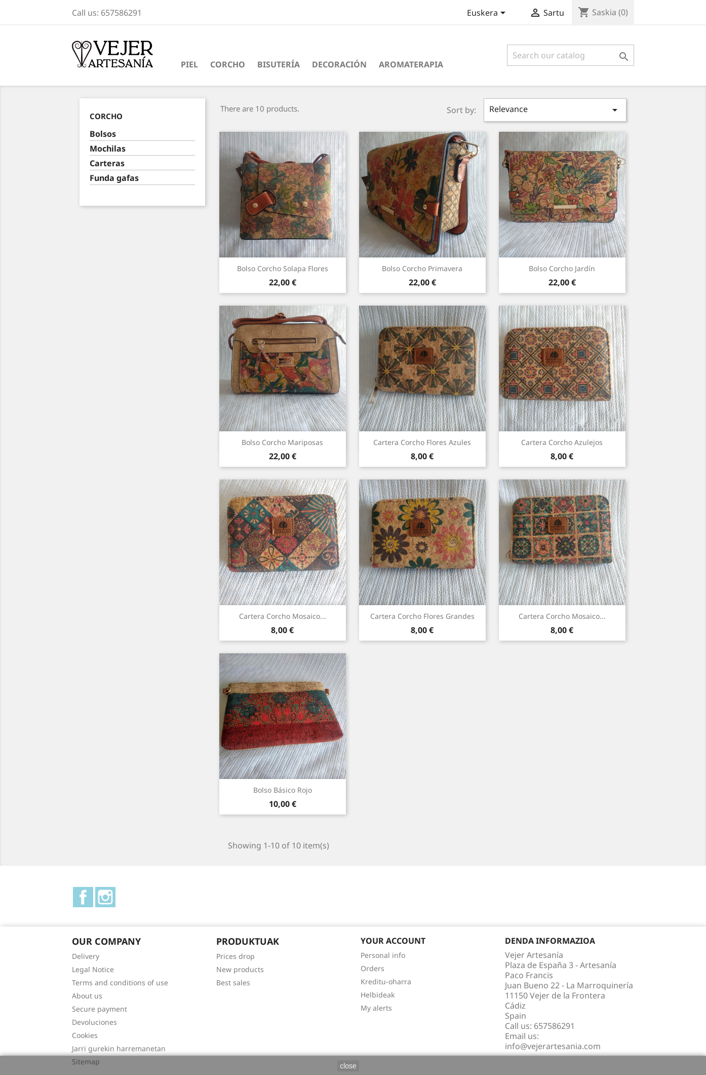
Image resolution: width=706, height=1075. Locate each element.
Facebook (83, 897)
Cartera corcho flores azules (422, 442)
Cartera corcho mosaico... (282, 616)
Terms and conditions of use (120, 982)
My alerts (376, 1008)
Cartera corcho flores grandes (422, 616)
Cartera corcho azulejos (562, 442)
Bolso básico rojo (282, 790)
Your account (393, 940)
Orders (372, 968)
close (348, 1066)
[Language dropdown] (488, 14)
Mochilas (108, 148)
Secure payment (99, 1009)
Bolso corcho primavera (422, 268)
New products (240, 969)
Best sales (233, 982)
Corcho (227, 64)
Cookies (85, 1035)
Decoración (339, 64)
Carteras (107, 163)
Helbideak (378, 994)
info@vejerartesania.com (553, 1046)
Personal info (383, 955)
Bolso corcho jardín (562, 268)
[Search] (570, 55)
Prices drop (235, 956)
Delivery (85, 956)
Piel (189, 64)
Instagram (105, 897)
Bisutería (278, 64)
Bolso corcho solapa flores (282, 268)
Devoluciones (94, 1022)
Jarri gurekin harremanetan (119, 1048)
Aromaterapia (411, 64)
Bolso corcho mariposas (282, 442)
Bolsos (103, 134)
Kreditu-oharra (386, 981)
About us (87, 995)
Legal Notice (93, 969)
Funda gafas (114, 178)
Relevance (555, 109)
